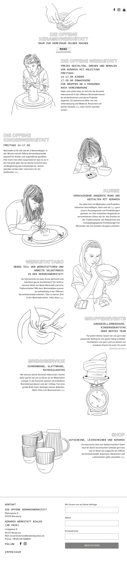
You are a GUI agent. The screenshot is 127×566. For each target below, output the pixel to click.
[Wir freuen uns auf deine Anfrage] (91, 510)
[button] (124, 9)
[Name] (91, 523)
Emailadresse (71, 531)
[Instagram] (119, 10)
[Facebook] (114, 10)
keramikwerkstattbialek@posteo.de (27, 535)
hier (78, 106)
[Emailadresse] (91, 536)
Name (68, 517)
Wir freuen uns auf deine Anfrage (81, 504)
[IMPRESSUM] (13, 552)
